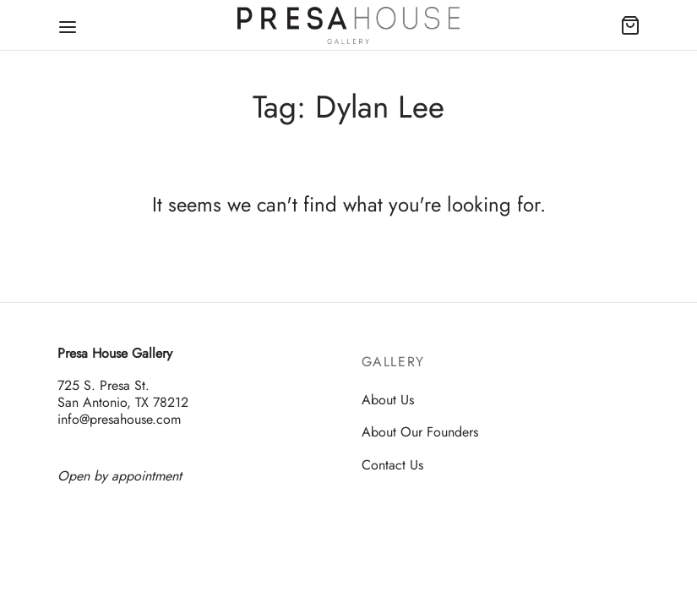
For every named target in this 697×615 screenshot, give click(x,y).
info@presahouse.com (119, 419)
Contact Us (392, 465)
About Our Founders (420, 432)
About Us (388, 399)
